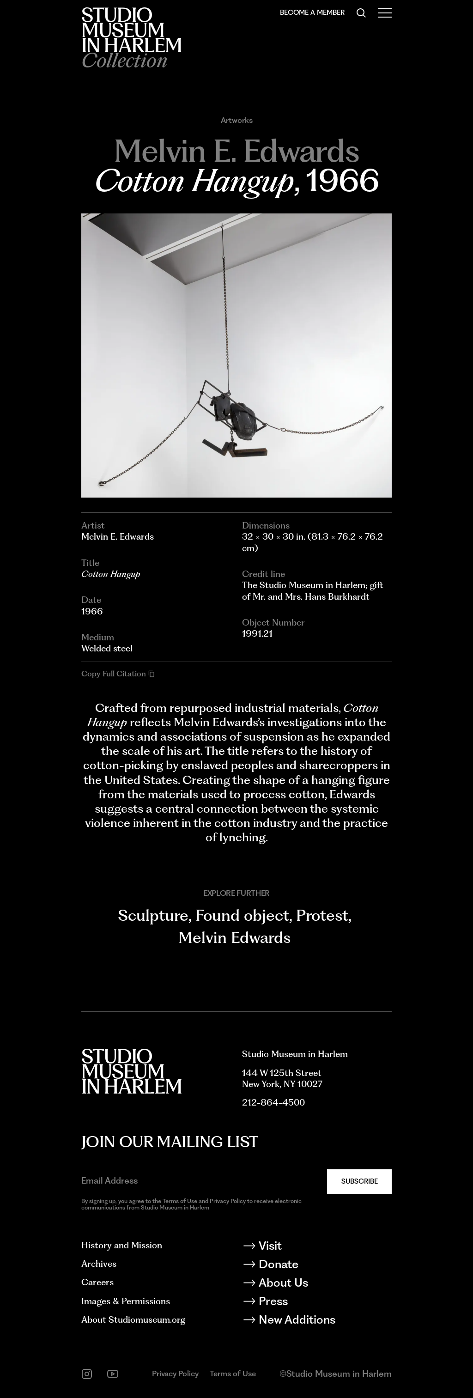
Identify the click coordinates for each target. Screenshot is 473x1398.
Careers (97, 1282)
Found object (242, 915)
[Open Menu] (385, 12)
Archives (98, 1263)
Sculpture (153, 915)
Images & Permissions (125, 1301)
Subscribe (359, 1181)
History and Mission (121, 1245)
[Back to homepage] (131, 29)
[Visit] (317, 1247)
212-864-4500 (273, 1102)
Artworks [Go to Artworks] (237, 120)
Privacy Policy (175, 1373)
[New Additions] (317, 1321)
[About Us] (317, 1284)
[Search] (361, 12)
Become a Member (312, 12)
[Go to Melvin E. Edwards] (236, 151)
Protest (322, 915)
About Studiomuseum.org (133, 1319)
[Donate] (317, 1265)
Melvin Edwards (234, 937)
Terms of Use (233, 1373)
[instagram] (86, 1374)
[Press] (317, 1302)
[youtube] (112, 1374)
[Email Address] (200, 1180)
